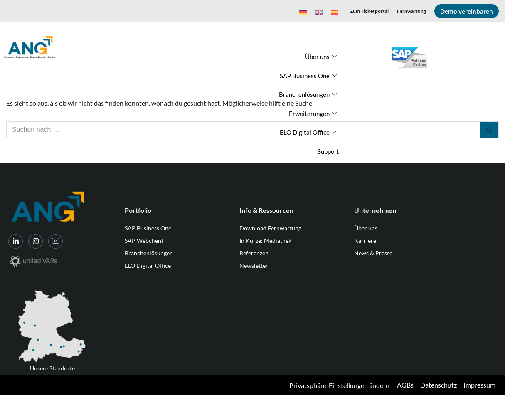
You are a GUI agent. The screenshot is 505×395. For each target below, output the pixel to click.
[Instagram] (35, 241)
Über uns (321, 57)
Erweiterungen (313, 114)
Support (328, 151)
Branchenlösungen (308, 95)
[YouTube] (55, 241)
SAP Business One (308, 76)
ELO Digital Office (308, 132)
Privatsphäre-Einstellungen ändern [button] (339, 385)
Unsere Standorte (52, 368)
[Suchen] (243, 129)
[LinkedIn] (15, 241)
